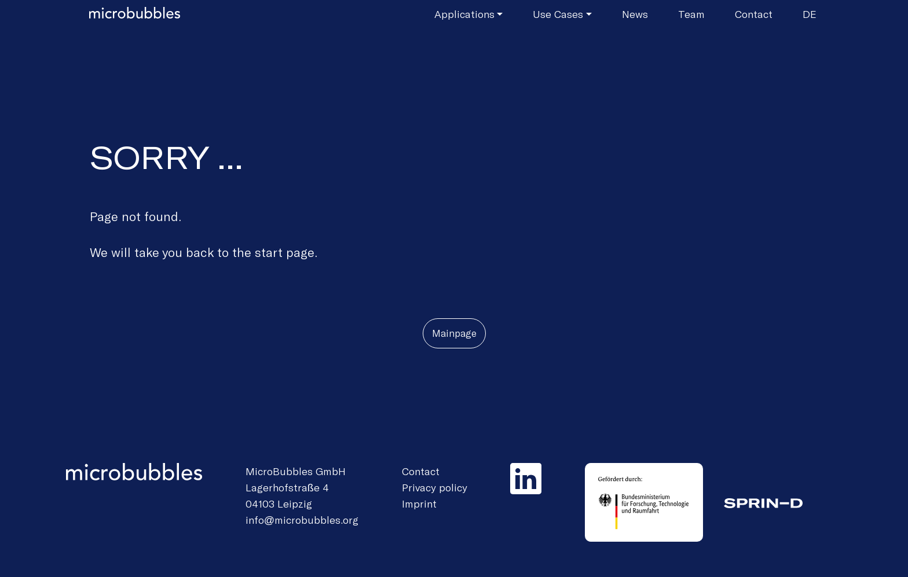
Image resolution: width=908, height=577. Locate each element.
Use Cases (558, 14)
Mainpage (454, 333)
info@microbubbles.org (302, 519)
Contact (753, 14)
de (810, 14)
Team (691, 14)
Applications (464, 14)
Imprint (419, 503)
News (635, 14)
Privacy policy (434, 487)
